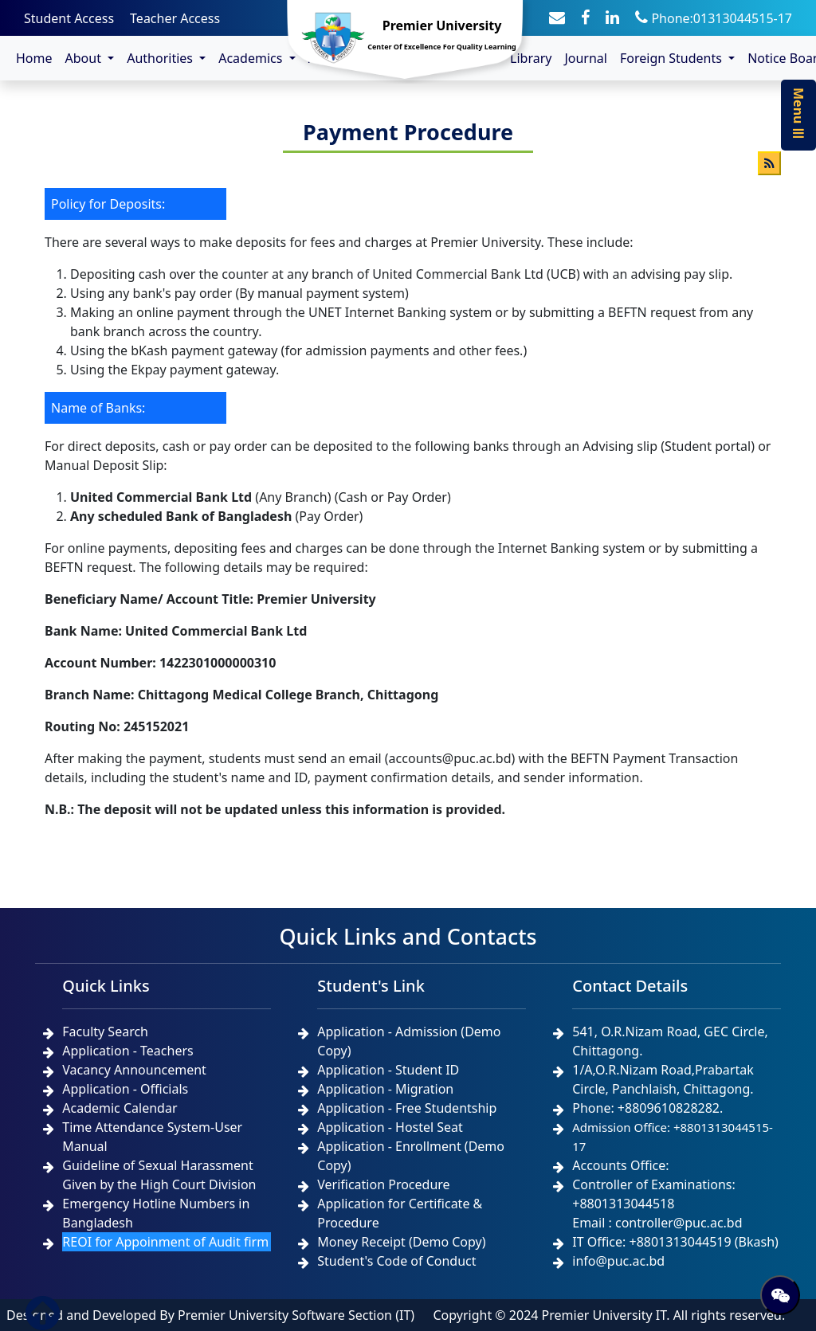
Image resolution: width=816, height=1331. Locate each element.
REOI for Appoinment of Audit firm (165, 1242)
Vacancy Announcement (134, 1070)
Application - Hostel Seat (390, 1127)
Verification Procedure (383, 1184)
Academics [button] (251, 58)
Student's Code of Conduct (396, 1261)
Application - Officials (125, 1089)
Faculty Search (105, 1031)
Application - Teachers (127, 1050)
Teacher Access (175, 18)
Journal (585, 58)
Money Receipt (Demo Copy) (401, 1242)
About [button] (85, 58)
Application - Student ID (388, 1070)
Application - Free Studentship (406, 1108)
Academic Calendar (119, 1108)
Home (34, 58)
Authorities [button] (161, 58)
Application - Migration (385, 1089)
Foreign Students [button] (672, 58)
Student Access (69, 18)
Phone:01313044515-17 (713, 18)
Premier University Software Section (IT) (296, 1315)
